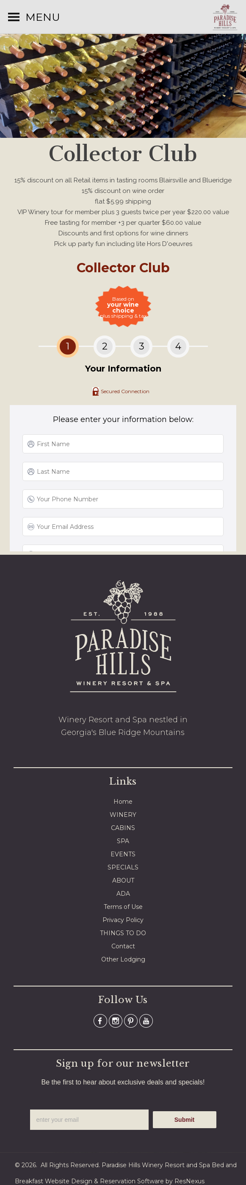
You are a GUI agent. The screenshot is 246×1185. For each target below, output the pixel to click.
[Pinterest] (131, 1020)
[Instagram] (115, 1020)
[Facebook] (100, 1020)
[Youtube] (146, 1020)
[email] (89, 1120)
